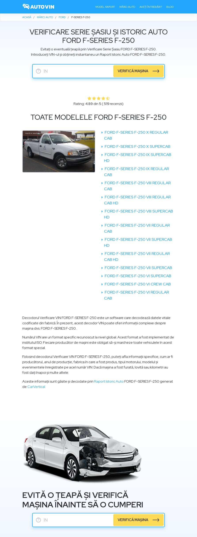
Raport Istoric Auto (109, 381)
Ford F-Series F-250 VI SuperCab (137, 275)
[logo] (38, 6)
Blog (170, 7)
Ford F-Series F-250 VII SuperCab (138, 267)
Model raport (105, 7)
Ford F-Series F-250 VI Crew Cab (137, 284)
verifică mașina (133, 71)
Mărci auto (127, 7)
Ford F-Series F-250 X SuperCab (137, 146)
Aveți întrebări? (151, 7)
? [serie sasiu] (38, 71)
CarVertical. (36, 386)
